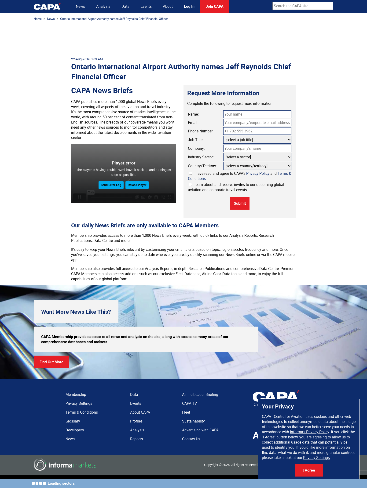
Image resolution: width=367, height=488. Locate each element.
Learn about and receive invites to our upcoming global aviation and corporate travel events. (236, 187)
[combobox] (302, 6)
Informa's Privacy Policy (309, 431)
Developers (75, 430)
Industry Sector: (201, 157)
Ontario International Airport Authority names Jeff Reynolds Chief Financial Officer (114, 19)
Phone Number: (200, 131)
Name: (193, 114)
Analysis (103, 6)
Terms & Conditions (82, 412)
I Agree (309, 470)
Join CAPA (215, 6)
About (168, 6)
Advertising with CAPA (200, 430)
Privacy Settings (316, 457)
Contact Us (191, 438)
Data (125, 6)
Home (38, 19)
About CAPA (140, 412)
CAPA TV (189, 403)
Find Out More (51, 361)
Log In (189, 6)
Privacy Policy (257, 173)
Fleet (186, 412)
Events (146, 6)
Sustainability (193, 421)
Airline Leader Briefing (200, 394)
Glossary (73, 421)
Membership (76, 394)
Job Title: (195, 139)
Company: (196, 148)
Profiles (136, 421)
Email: (193, 122)
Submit (240, 203)
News (80, 6)
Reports (136, 438)
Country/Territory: (202, 165)
